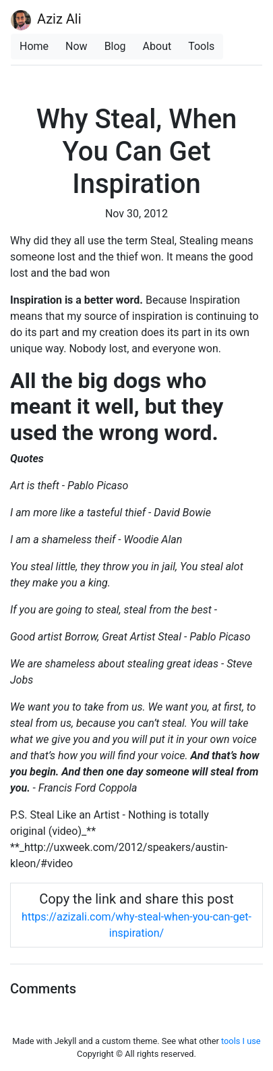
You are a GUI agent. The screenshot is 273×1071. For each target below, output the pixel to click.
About (157, 46)
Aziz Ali (46, 20)
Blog (115, 46)
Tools (201, 46)
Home (34, 46)
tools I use (241, 1041)
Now (76, 46)
